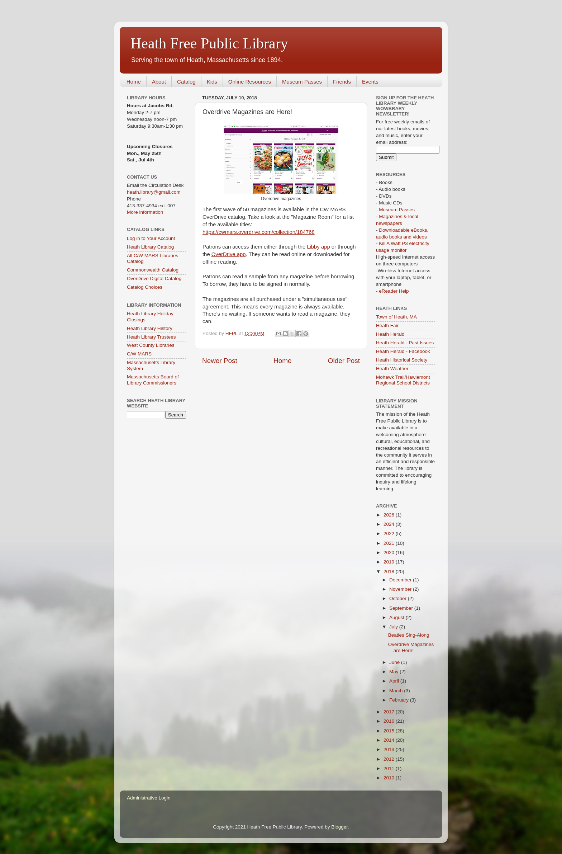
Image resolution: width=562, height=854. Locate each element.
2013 (390, 749)
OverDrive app (228, 254)
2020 (390, 552)
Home (134, 82)
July (394, 626)
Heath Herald (390, 334)
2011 (390, 768)
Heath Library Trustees (151, 337)
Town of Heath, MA (396, 317)
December (401, 579)
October (398, 598)
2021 (390, 543)
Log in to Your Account (151, 238)
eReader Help (394, 291)
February (399, 700)
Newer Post (219, 360)
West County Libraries (151, 345)
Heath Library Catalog (150, 247)
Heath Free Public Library (209, 43)
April (394, 681)
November (401, 589)
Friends (342, 82)
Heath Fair (387, 325)
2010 (390, 777)
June (395, 662)
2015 (390, 730)
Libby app (318, 247)
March (396, 690)
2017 (390, 711)
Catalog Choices (144, 287)
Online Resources (249, 82)
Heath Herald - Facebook (403, 351)
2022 (390, 533)
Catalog (186, 82)
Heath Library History (149, 328)
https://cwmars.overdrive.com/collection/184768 (259, 232)
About (159, 82)
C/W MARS (139, 354)
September (401, 608)
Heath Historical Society (401, 360)
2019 (390, 562)
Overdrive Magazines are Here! (411, 647)
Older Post (344, 360)
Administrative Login (149, 798)
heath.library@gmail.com (154, 192)
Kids (212, 82)
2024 (390, 524)
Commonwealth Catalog (152, 270)
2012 (390, 759)
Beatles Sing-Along (408, 635)
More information (145, 212)
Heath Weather (392, 368)
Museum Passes (302, 82)
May (394, 671)
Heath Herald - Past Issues (405, 342)
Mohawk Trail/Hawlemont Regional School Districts (403, 380)
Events (370, 82)
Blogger (339, 827)
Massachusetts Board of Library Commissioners (153, 379)
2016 (390, 721)
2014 (390, 740)
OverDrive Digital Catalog (154, 278)
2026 (390, 515)
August (397, 617)
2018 (390, 571)
